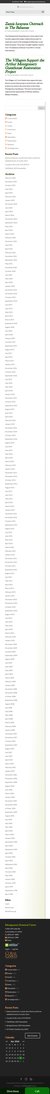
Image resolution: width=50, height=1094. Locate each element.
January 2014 (10, 469)
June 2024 (8, 208)
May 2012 (9, 540)
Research (10, 144)
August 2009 (9, 659)
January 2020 (10, 286)
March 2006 (9, 793)
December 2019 (11, 290)
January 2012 (10, 555)
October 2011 (10, 566)
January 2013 (10, 510)
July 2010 (8, 618)
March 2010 (9, 633)
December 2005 (11, 801)
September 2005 (11, 812)
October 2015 (10, 402)
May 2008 (9, 715)
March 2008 (9, 722)
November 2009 (11, 648)
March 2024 (9, 215)
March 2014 (9, 461)
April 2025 (9, 193)
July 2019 (8, 305)
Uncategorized (12, 148)
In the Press (11, 129)
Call (37, 1091)
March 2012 (9, 547)
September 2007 (11, 745)
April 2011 (9, 585)
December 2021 (11, 256)
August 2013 (9, 488)
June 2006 (8, 790)
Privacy (33, 1086)
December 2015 (11, 398)
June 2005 (8, 823)
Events (32, 31)
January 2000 (10, 879)
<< (6, 1041)
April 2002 (9, 860)
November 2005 (11, 805)
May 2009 (9, 670)
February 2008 (10, 726)
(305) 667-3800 (12, 934)
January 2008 (10, 730)
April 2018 (9, 335)
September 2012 (11, 525)
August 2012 (9, 529)
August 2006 (9, 786)
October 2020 (10, 271)
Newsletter (11, 137)
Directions (13, 1091)
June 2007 (8, 756)
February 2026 (10, 178)
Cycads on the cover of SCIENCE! (17, 164)
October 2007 (10, 741)
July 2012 (8, 532)
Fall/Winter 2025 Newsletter (15, 168)
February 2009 (10, 681)
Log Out (15, 949)
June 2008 (8, 711)
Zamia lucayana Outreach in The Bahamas (24, 25)
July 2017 (8, 353)
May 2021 (9, 264)
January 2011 (10, 596)
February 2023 (10, 238)
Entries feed (9, 907)
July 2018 (8, 331)
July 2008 (8, 708)
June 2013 (8, 495)
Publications (11, 141)
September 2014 (11, 439)
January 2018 (10, 338)
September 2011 (11, 570)
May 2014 (9, 454)
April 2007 (9, 760)
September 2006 (11, 782)
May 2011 (9, 581)
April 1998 (9, 894)
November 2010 (11, 603)
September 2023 (11, 223)
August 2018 (9, 327)
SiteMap (25, 1086)
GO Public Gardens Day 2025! (17, 1029)
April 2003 (9, 853)
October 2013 (10, 480)
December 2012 (11, 514)
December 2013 (11, 473)
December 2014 (11, 428)
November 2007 (11, 737)
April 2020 (9, 282)
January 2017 (10, 364)
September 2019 (11, 301)
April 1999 (9, 887)
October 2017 (10, 342)
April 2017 (9, 357)
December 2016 (11, 368)
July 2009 (8, 663)
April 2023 (9, 230)
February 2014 (10, 465)
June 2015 (8, 413)
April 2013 (9, 502)
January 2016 (10, 394)
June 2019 (8, 308)
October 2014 (10, 435)
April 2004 (9, 846)
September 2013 (11, 484)
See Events (32, 1035)
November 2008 (11, 693)
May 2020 (9, 279)
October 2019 (10, 297)
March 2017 (9, 361)
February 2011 (10, 592)
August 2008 (9, 704)
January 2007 (10, 771)
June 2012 (8, 536)
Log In (7, 949)
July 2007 (8, 752)
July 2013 (8, 491)
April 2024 (9, 211)
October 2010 (10, 607)
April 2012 (9, 543)
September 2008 (11, 700)
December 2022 (11, 241)
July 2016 (8, 379)
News (9, 133)
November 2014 (11, 432)
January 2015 (10, 424)
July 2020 (8, 275)
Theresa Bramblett (13, 31)
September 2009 (11, 655)
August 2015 (9, 409)
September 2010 (11, 611)
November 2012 (11, 517)
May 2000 (9, 875)
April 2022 (9, 249)
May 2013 (9, 499)
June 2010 (8, 622)
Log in (7, 904)
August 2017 (9, 349)
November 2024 (11, 204)
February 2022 (10, 252)
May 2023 (9, 226)
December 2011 (11, 558)
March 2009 (9, 678)
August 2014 (9, 443)
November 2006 (11, 778)
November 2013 (11, 476)
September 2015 (11, 405)
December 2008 (11, 689)
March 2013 (9, 506)
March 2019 (9, 320)
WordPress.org (10, 911)
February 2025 (10, 196)
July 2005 (8, 819)
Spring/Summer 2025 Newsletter (18, 1025)
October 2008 (10, 696)
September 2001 (11, 864)
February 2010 (10, 637)
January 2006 (10, 797)
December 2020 (11, 267)
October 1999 (10, 883)
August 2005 (9, 816)
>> (23, 1041)
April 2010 (9, 629)
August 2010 (9, 614)
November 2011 (11, 562)
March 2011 (9, 588)
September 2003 (11, 849)
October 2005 (10, 808)
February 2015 (10, 420)
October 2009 (10, 652)
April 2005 (9, 831)
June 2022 (8, 245)
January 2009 (10, 685)
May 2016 (9, 387)
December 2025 (11, 182)
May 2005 (9, 827)
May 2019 (9, 312)
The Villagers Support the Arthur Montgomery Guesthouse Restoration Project (24, 66)
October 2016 (10, 372)
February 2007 (10, 767)
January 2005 (10, 838)
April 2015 (9, 417)
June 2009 (8, 667)
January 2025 (10, 200)
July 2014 (8, 446)
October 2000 (10, 872)
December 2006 (11, 775)
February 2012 (10, 551)
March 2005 (9, 834)
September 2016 (11, 376)
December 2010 (11, 599)
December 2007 (11, 734)
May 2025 (9, 189)
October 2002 (10, 857)
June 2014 (8, 450)
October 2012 (10, 521)
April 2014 (9, 458)
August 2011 (9, 573)
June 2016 (8, 383)
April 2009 (9, 674)
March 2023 (9, 234)
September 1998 (11, 890)
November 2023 (11, 219)
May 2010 (9, 626)
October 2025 (10, 185)
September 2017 (11, 346)
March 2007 (9, 764)
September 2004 (11, 842)
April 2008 (9, 719)
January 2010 (10, 640)
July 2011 (8, 577)
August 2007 (9, 749)
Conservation (12, 118)
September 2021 (11, 260)
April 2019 (9, 316)
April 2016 (9, 391)
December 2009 (11, 644)
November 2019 (11, 294)
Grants (31, 75)
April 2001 (9, 868)
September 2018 (11, 323)
